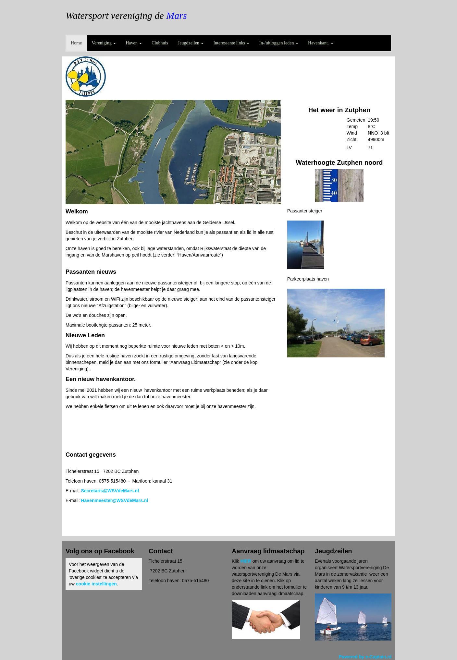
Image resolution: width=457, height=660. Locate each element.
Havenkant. (320, 43)
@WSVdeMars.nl (110, 490)
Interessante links (231, 43)
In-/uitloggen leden (278, 43)
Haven (134, 43)
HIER (245, 561)
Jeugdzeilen (191, 43)
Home (76, 43)
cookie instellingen (96, 583)
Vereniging (104, 43)
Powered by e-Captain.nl (365, 656)
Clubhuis (160, 43)
